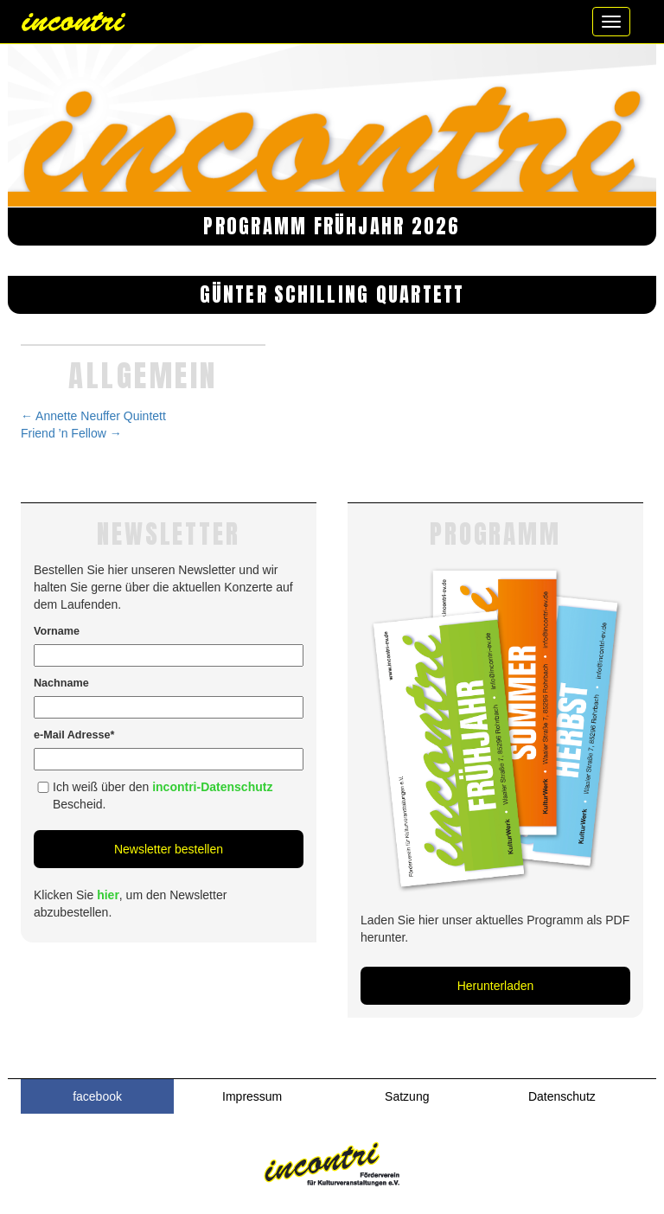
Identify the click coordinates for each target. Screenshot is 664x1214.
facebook (97, 1096)
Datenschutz (562, 1096)
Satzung (407, 1096)
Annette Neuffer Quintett (93, 416)
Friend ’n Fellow (71, 433)
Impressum (252, 1096)
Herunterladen (495, 986)
